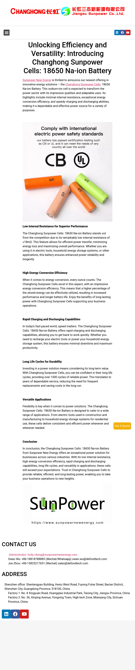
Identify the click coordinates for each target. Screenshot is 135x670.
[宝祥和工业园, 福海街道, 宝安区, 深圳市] (30, 648)
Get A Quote (122, 426)
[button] (7, 33)
